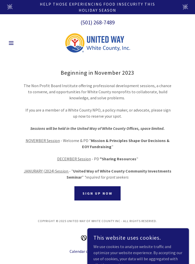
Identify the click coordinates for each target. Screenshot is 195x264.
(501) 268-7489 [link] (97, 22)
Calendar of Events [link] (86, 251)
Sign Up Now (97, 193)
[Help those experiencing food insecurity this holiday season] (97, 7)
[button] (20, 43)
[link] (97, 43)
